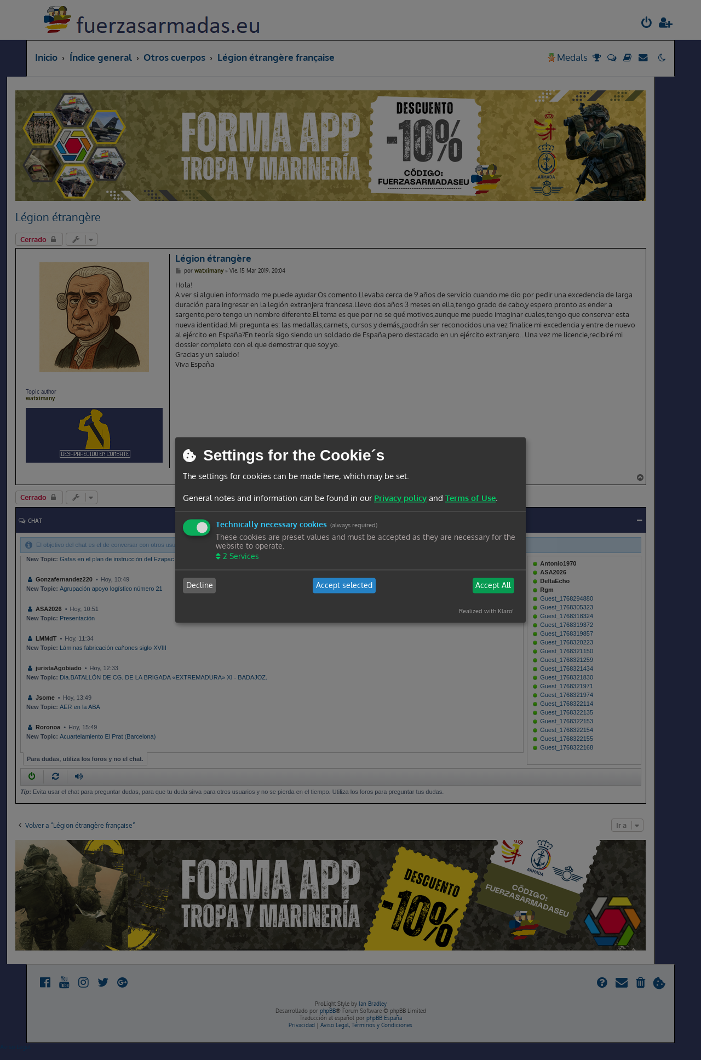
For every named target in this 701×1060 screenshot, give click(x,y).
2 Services (240, 556)
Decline (199, 585)
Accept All (493, 585)
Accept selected (344, 585)
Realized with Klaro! (486, 611)
